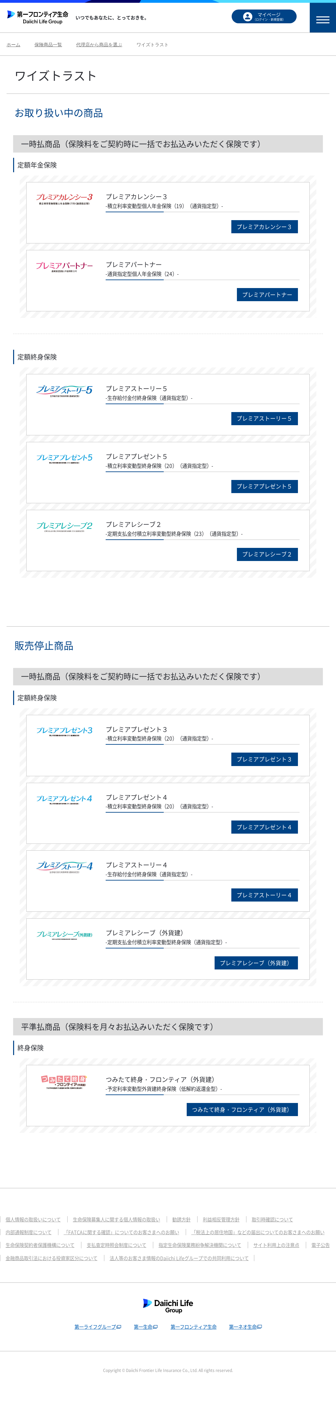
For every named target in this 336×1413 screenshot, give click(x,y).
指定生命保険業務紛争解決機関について (50, 1268)
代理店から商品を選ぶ (99, 44)
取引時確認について (288, 1229)
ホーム (13, 44)
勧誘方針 (192, 1229)
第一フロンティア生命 (194, 1349)
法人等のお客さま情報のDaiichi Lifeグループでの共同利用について (79, 1280)
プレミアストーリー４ (262, 902)
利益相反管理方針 (234, 1229)
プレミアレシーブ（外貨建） (253, 971)
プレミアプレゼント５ (262, 489)
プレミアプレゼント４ (262, 833)
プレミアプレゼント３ (262, 764)
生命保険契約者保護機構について (197, 1254)
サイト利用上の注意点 (131, 1268)
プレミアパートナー (265, 295)
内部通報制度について (30, 1242)
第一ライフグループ (92, 1349)
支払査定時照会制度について (278, 1254)
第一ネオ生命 (245, 1349)
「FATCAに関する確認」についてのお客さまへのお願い (128, 1242)
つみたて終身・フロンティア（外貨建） (239, 1118)
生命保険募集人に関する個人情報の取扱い (123, 1229)
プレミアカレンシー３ (262, 226)
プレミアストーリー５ (262, 420)
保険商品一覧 (48, 44)
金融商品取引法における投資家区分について (249, 1268)
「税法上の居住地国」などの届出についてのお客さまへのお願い (77, 1254)
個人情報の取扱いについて (35, 1229)
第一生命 (142, 1349)
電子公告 (177, 1268)
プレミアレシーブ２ (265, 558)
